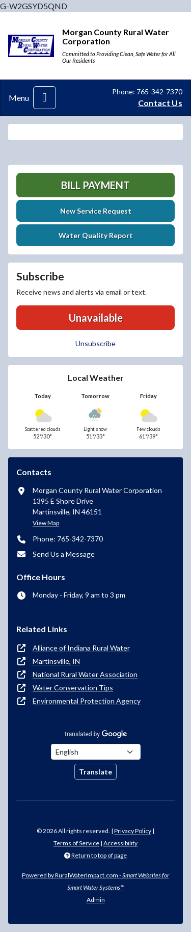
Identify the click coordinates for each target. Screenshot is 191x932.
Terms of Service (76, 843)
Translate (95, 771)
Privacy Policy (132, 831)
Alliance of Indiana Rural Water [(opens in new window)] (81, 647)
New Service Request (95, 210)
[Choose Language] (96, 752)
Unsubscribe (95, 343)
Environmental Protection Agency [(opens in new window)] (87, 700)
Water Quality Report (96, 235)
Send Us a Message (64, 554)
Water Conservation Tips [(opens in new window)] (73, 687)
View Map (46, 523)
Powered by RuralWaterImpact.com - (95, 881)
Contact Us (160, 103)
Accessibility (120, 843)
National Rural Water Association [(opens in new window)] (85, 674)
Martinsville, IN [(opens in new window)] (56, 661)
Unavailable (96, 318)
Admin (96, 899)
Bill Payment (95, 185)
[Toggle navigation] (44, 97)
